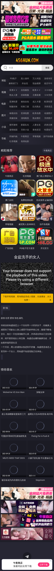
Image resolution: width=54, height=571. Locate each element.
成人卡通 (37, 101)
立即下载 (44, 564)
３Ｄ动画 (48, 90)
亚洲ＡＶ (13, 90)
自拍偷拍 (25, 90)
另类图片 (48, 118)
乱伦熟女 (37, 106)
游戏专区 (48, 78)
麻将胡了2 (13, 83)
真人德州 (25, 78)
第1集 (5, 307)
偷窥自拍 (13, 113)
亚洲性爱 (13, 101)
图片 (3, 115)
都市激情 (13, 124)
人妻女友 (37, 124)
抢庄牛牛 (48, 83)
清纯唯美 (25, 118)
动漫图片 (48, 113)
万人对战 (37, 78)
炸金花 (25, 83)
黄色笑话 (37, 129)
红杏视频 (13, 141)
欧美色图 (37, 113)
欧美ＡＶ (37, 90)
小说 (3, 126)
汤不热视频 (48, 136)
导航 (3, 138)
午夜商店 (25, 136)
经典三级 (25, 106)
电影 (3, 103)
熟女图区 (37, 118)
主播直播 (37, 95)
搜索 (47, 67)
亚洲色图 (25, 113)
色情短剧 (25, 141)
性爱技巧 (48, 129)
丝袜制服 (25, 95)
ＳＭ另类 (48, 95)
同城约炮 (13, 136)
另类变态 (48, 106)
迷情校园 (13, 129)
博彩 (3, 80)
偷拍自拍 (25, 101)
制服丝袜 (13, 106)
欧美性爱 (48, 101)
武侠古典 (48, 124)
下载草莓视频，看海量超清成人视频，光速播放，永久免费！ (27, 298)
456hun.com (27, 60)
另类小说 (25, 129)
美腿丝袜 (13, 118)
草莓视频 (37, 136)
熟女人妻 (13, 95)
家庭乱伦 (25, 124)
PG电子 (13, 78)
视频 (3, 92)
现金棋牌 (37, 83)
